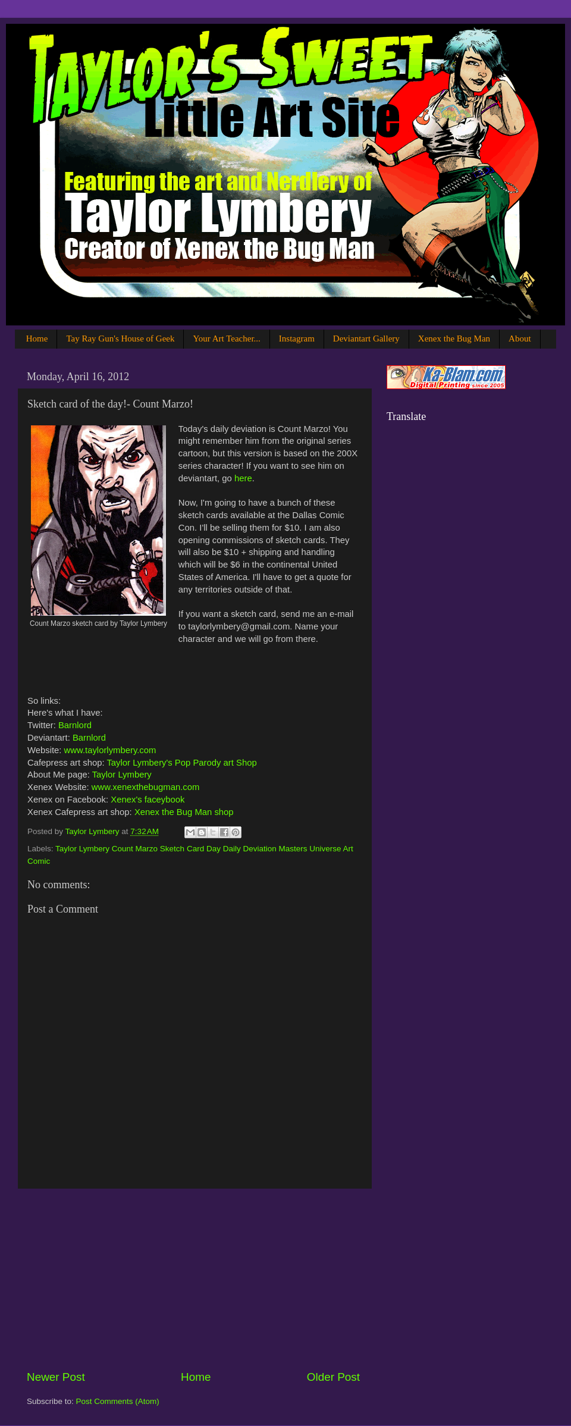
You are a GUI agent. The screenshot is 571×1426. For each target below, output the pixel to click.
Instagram (297, 338)
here (243, 478)
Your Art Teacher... (226, 338)
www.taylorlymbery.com (110, 750)
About (520, 338)
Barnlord (75, 725)
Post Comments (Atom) (117, 1401)
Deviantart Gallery (366, 338)
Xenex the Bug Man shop (184, 812)
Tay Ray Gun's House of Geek (120, 338)
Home (37, 338)
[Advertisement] (193, 1279)
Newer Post (56, 1377)
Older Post (333, 1377)
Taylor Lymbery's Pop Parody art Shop (181, 762)
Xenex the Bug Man (454, 338)
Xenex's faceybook (147, 799)
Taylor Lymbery (122, 774)
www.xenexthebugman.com (146, 787)
